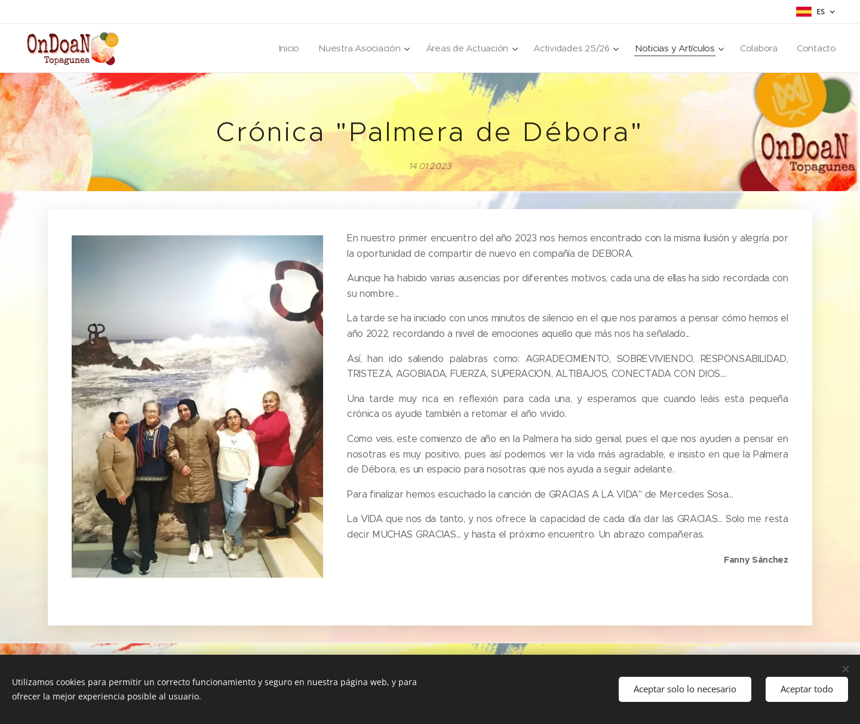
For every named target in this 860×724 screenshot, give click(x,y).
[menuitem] (279, 48)
